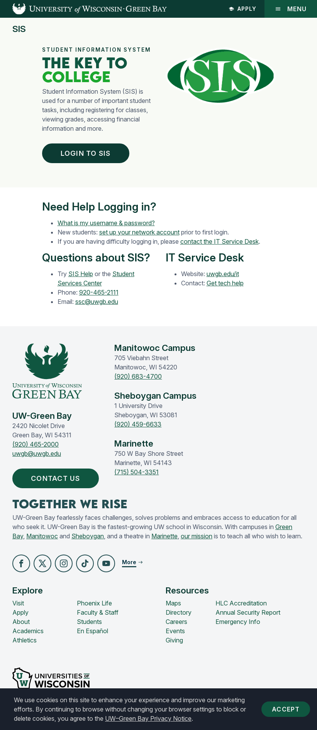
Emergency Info (237, 621)
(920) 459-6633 (137, 424)
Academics (28, 631)
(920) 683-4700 (138, 376)
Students (89, 621)
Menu (291, 9)
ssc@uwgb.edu (96, 301)
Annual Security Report (247, 612)
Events (175, 631)
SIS (19, 29)
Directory (179, 612)
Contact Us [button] (57, 478)
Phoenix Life (94, 603)
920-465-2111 (99, 292)
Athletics (24, 640)
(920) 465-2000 (35, 444)
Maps (173, 603)
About (21, 621)
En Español (92, 631)
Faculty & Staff (98, 612)
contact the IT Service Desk (219, 241)
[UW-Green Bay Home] (83, 9)
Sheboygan (87, 536)
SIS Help (80, 274)
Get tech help (225, 283)
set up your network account (139, 232)
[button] (21, 563)
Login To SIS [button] (87, 153)
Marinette (164, 536)
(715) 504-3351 (136, 472)
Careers (176, 621)
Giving (174, 640)
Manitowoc (42, 536)
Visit (18, 603)
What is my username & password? (106, 223)
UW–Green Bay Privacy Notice (148, 718)
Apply (242, 8)
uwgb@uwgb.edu (36, 453)
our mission (196, 536)
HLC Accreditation (241, 603)
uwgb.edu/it (223, 274)
